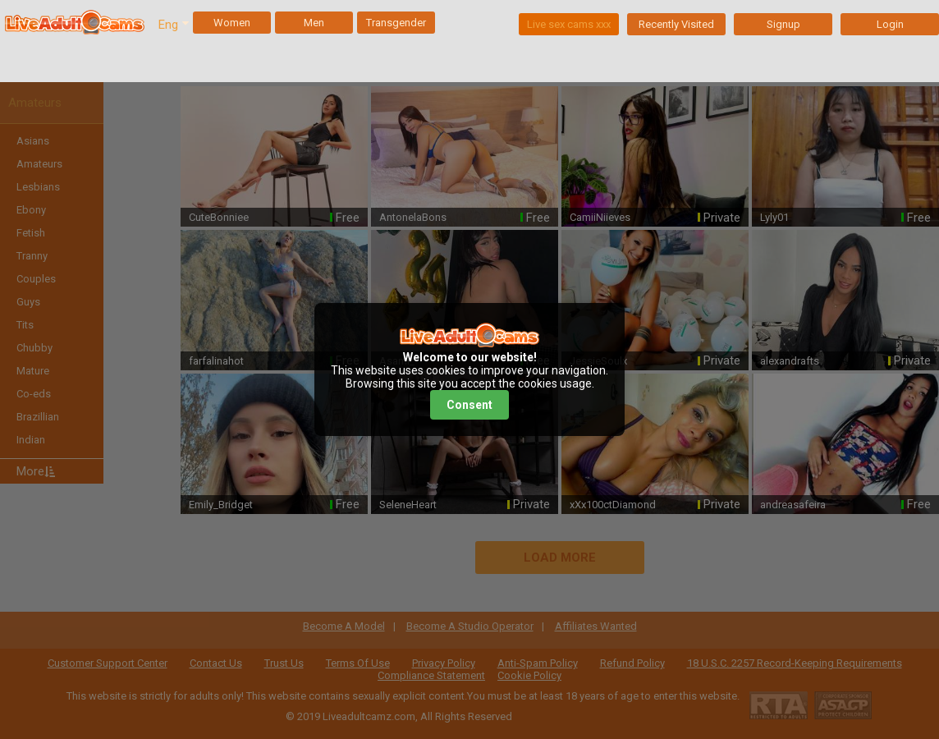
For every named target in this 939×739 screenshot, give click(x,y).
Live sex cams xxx (569, 24)
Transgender (396, 22)
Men (314, 22)
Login (890, 24)
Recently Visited (676, 24)
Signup (783, 24)
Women (231, 22)
